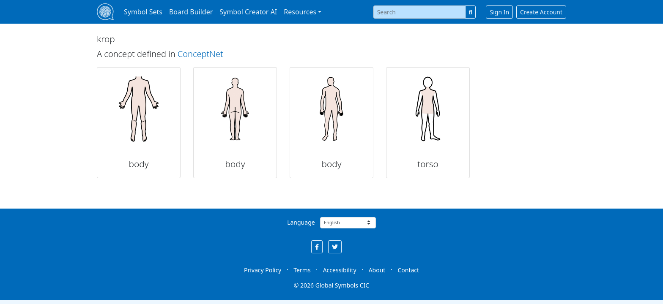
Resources (300, 11)
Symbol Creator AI (248, 11)
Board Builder (191, 11)
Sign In (499, 12)
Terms (301, 270)
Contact (408, 270)
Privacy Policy (262, 270)
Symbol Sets (143, 11)
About (377, 270)
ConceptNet (200, 54)
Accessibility (339, 270)
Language (301, 222)
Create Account (541, 12)
